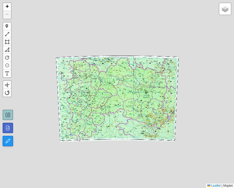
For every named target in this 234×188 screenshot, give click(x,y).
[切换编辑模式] (8, 141)
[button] (7, 7)
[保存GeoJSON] (8, 115)
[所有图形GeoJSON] (8, 128)
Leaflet (214, 185)
